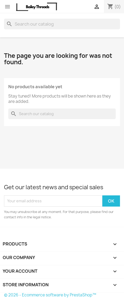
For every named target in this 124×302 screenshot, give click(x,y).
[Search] (62, 24)
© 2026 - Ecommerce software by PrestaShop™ (50, 295)
